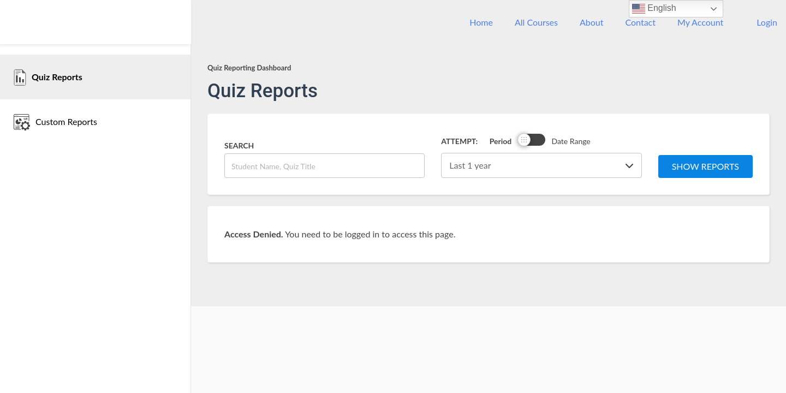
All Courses (536, 22)
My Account (700, 22)
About (592, 22)
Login (767, 22)
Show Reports (705, 166)
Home (481, 22)
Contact (641, 22)
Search (239, 145)
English (654, 8)
